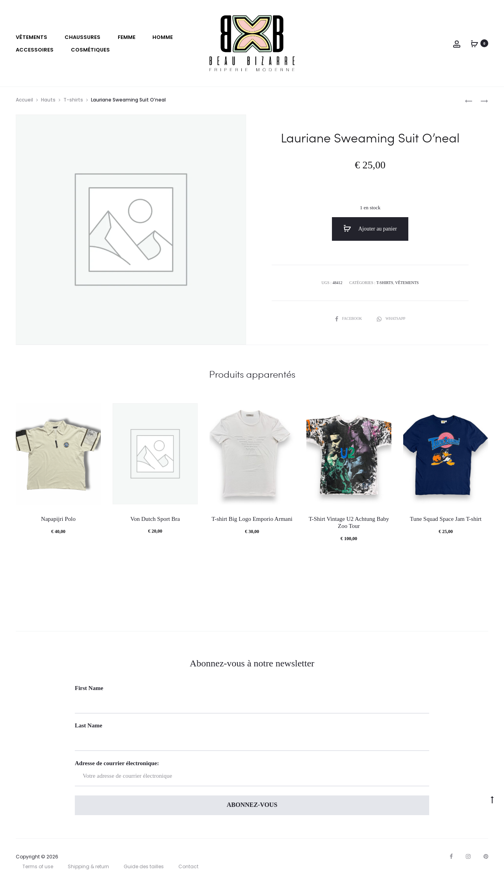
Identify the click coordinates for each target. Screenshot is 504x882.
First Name (89, 688)
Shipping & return (88, 867)
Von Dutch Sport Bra (155, 519)
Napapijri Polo (58, 520)
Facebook (348, 318)
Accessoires (35, 50)
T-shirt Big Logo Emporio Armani (251, 520)
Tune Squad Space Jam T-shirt (446, 520)
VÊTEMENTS (31, 37)
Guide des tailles (144, 867)
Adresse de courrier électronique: (252, 773)
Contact (188, 867)
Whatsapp (391, 318)
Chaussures (82, 37)
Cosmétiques (90, 50)
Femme (126, 37)
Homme (162, 37)
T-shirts (73, 100)
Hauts (48, 100)
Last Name (88, 726)
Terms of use (37, 867)
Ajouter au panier (370, 229)
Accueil (24, 100)
